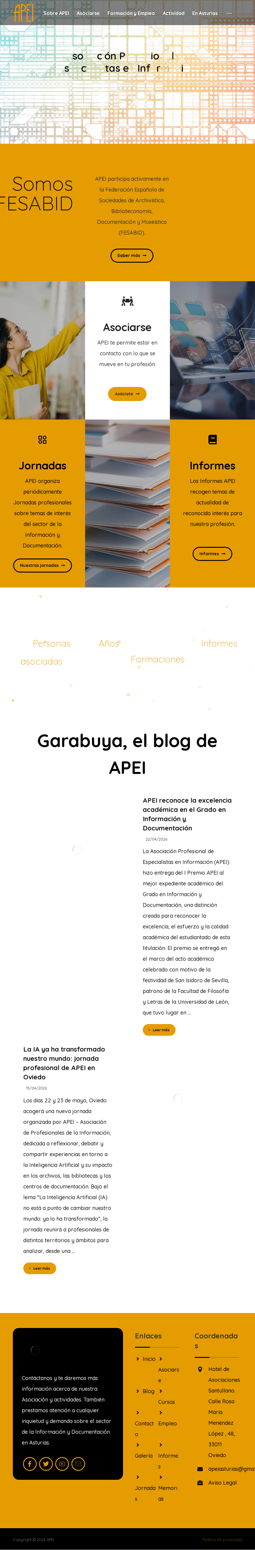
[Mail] (78, 1464)
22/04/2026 (156, 839)
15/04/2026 (36, 1088)
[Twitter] (46, 1464)
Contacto (144, 1424)
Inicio (145, 1358)
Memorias (167, 1488)
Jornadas (145, 1488)
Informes (168, 1456)
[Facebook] (30, 1464)
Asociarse (168, 1370)
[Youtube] (62, 1464)
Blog (144, 1391)
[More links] (229, 13)
